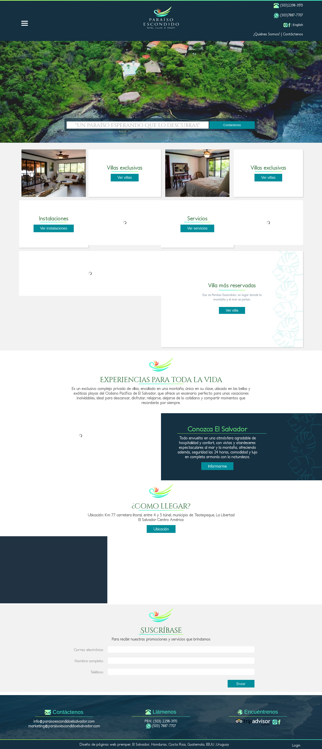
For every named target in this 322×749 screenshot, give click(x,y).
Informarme (217, 466)
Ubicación (161, 529)
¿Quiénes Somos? (266, 34)
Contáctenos (293, 34)
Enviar (241, 684)
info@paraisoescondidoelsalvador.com (64, 721)
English (298, 25)
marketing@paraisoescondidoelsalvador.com (64, 725)
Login (296, 745)
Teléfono (96, 672)
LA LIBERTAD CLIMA (53, 560)
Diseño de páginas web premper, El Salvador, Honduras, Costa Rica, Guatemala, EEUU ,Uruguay (154, 744)
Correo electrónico (88, 650)
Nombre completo (88, 661)
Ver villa (232, 310)
